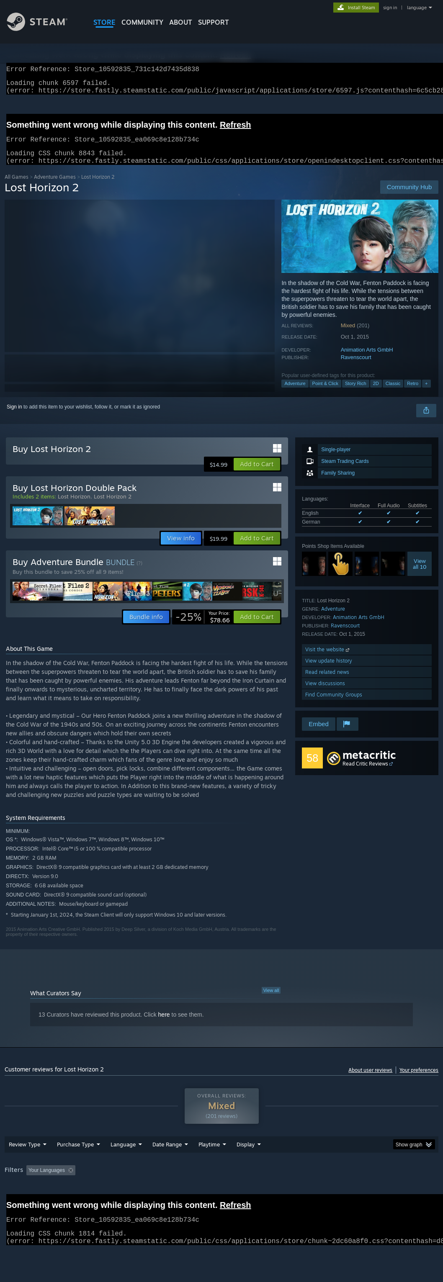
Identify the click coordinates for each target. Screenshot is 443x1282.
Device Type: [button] (21, 1203)
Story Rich (355, 393)
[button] (257, 474)
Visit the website (328, 659)
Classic (393, 393)
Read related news (327, 682)
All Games (16, 187)
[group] (222, 1197)
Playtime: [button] (196, 1192)
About (180, 22)
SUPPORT (213, 22)
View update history (328, 671)
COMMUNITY (142, 22)
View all (271, 1000)
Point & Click (325, 393)
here (164, 1024)
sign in (390, 7)
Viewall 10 (420, 574)
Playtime (209, 1166)
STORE (104, 22)
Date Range (167, 1166)
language (417, 7)
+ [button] (426, 393)
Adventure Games (55, 187)
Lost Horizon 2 (112, 506)
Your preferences (418, 1080)
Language (123, 1166)
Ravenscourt (356, 367)
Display (246, 1166)
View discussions (325, 693)
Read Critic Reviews (365, 774)
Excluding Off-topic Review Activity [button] (131, 1192)
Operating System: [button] (326, 1192)
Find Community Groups (333, 704)
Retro (412, 393)
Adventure (294, 393)
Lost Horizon (74, 506)
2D (376, 393)
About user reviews (370, 1080)
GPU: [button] (397, 1192)
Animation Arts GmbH (367, 360)
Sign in (14, 417)
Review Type (24, 1166)
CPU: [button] (369, 1192)
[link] (202, 627)
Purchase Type (75, 1166)
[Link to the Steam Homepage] (43, 28)
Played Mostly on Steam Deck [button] (255, 1192)
